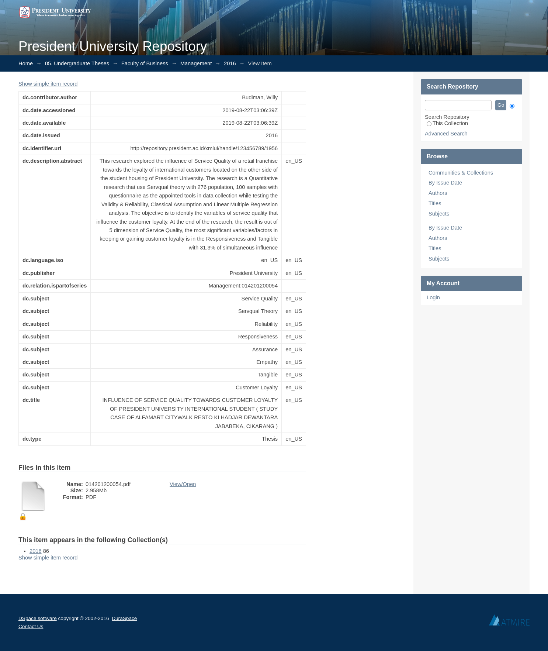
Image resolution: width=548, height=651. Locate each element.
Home (25, 63)
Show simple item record (47, 84)
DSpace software (37, 618)
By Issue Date (445, 183)
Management (196, 63)
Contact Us (30, 626)
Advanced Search (446, 134)
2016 (230, 63)
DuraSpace (124, 618)
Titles (435, 203)
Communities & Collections (461, 173)
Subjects (439, 214)
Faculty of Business (144, 63)
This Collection (447, 123)
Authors (438, 193)
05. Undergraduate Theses (77, 63)
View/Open (183, 484)
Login (433, 297)
